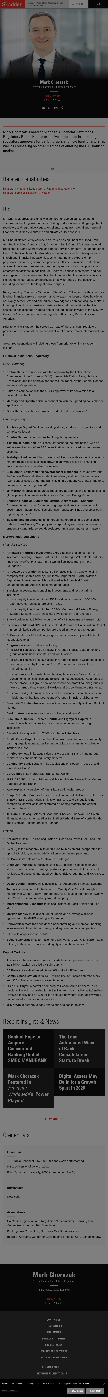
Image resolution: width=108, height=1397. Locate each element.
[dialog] (54, 1388)
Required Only (95, 1391)
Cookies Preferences (10, 1391)
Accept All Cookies (75, 1391)
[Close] (104, 1383)
